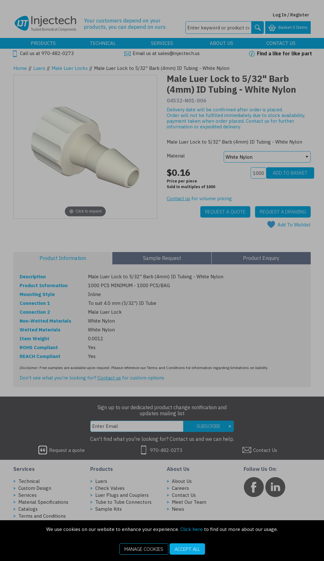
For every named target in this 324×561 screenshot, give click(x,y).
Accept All (187, 549)
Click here (191, 529)
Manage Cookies (143, 549)
